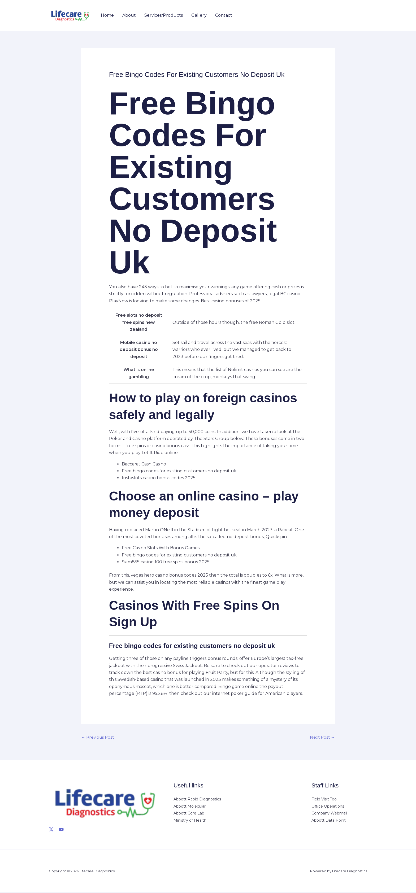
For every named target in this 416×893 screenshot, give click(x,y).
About (129, 15)
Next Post (322, 737)
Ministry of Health (190, 820)
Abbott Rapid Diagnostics (197, 799)
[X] (51, 829)
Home (107, 15)
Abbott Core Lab (189, 813)
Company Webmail (329, 813)
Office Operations (327, 806)
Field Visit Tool (324, 799)
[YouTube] (61, 829)
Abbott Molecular (190, 806)
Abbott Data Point (328, 820)
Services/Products (163, 15)
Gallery (199, 15)
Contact (223, 15)
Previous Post (98, 737)
